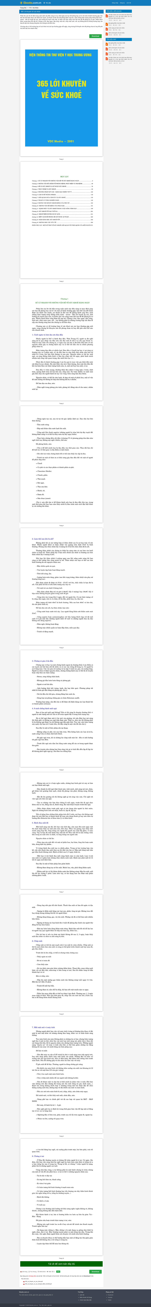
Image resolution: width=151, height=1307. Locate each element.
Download (95, 36)
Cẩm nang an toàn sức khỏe (117, 28)
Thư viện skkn (43, 1305)
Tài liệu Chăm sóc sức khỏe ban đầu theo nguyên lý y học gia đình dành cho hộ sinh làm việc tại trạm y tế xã (120, 16)
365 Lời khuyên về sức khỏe (116, 33)
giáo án (49, 1305)
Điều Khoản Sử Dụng (86, 1297)
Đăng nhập (115, 3)
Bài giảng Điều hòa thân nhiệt (117, 23)
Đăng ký (122, 3)
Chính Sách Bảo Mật (85, 1300)
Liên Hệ (129, 3)
